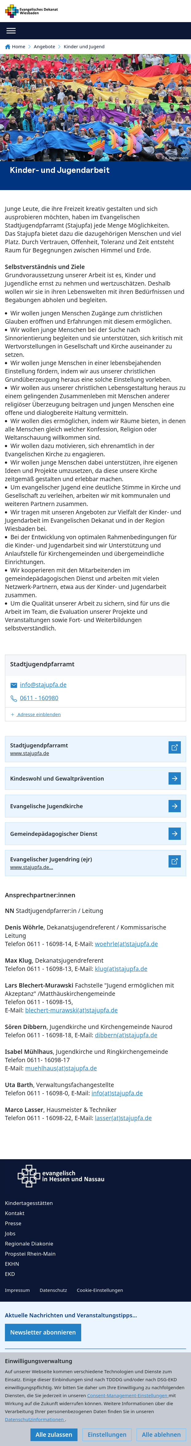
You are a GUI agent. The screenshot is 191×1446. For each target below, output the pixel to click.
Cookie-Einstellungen (100, 1290)
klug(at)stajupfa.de (121, 969)
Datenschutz (53, 1290)
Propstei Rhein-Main (30, 1253)
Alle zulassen (54, 1435)
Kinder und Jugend (84, 46)
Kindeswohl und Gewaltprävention (57, 778)
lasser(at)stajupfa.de (123, 1118)
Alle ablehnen (161, 1435)
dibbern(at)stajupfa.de (126, 1035)
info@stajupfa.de (43, 685)
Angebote (44, 46)
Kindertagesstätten (29, 1202)
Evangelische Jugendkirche (46, 806)
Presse (13, 1223)
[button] (95, 714)
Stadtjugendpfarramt (39, 745)
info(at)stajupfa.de (117, 1093)
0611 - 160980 (39, 698)
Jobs (10, 1233)
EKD (10, 1273)
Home (15, 46)
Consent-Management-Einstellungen (128, 1395)
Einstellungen (107, 1435)
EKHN (12, 1263)
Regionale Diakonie (29, 1243)
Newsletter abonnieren (43, 1332)
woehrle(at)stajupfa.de (126, 944)
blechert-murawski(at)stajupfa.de (71, 1010)
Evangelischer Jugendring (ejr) (51, 859)
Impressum (17, 1290)
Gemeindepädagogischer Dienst (53, 833)
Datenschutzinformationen (35, 1419)
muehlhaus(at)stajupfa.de (61, 1068)
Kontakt (15, 1213)
